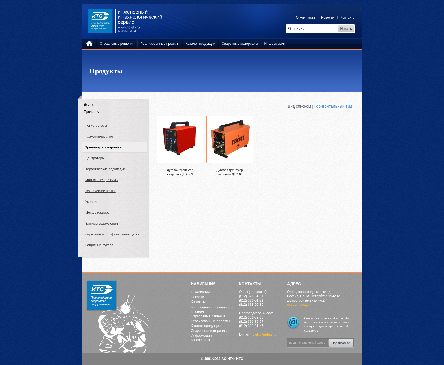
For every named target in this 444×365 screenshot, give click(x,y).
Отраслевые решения (208, 316)
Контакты (347, 17)
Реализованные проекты (210, 321)
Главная (197, 311)
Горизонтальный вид (333, 106)
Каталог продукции (206, 326)
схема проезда (298, 305)
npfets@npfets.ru (264, 334)
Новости (327, 17)
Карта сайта (200, 340)
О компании (305, 17)
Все (87, 105)
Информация (201, 336)
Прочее (89, 112)
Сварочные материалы (209, 331)
